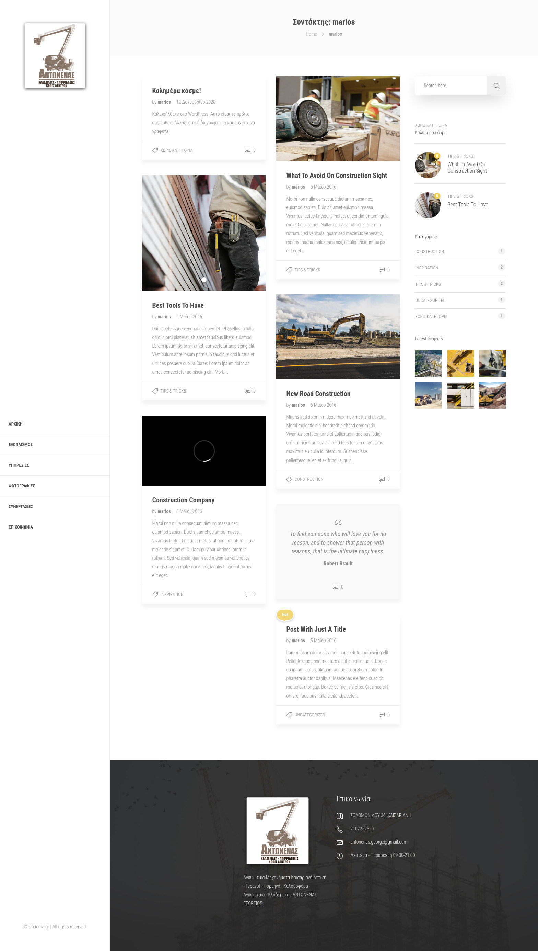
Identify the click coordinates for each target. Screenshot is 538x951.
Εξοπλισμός (21, 444)
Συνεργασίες (21, 506)
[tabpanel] (204, 233)
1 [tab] (204, 279)
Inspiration (172, 594)
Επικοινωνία (21, 527)
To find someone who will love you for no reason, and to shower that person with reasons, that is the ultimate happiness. (338, 542)
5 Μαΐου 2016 (323, 640)
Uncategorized (310, 714)
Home (311, 34)
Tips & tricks (307, 269)
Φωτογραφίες (22, 485)
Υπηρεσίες (19, 465)
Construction (309, 479)
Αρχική (16, 424)
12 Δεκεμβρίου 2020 (195, 102)
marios (164, 102)
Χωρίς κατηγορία (177, 150)
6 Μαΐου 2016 (323, 187)
